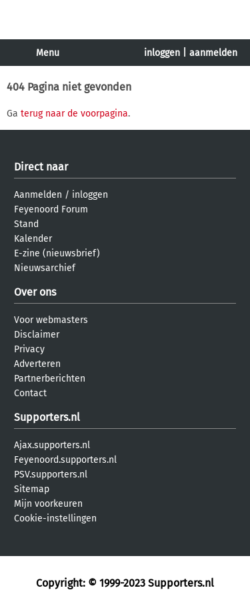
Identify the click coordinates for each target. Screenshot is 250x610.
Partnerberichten (49, 378)
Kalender (33, 238)
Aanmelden (38, 194)
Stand (26, 224)
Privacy (29, 349)
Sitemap (31, 489)
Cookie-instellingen (55, 518)
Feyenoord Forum (51, 209)
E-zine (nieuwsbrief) (57, 253)
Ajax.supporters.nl (52, 445)
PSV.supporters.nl (50, 474)
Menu (47, 53)
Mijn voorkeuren (48, 503)
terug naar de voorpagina (74, 113)
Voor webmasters (51, 320)
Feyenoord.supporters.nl (65, 459)
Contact (30, 393)
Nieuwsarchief (44, 268)
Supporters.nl (47, 417)
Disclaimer (36, 334)
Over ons (35, 292)
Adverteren (37, 364)
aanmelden (213, 53)
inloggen (162, 53)
